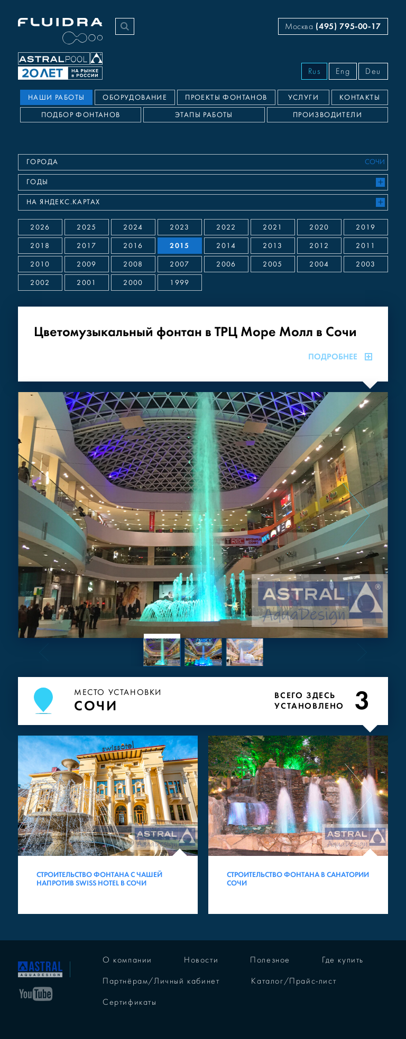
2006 (226, 264)
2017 (87, 246)
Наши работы (56, 97)
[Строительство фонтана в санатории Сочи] (298, 825)
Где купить (343, 960)
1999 (180, 283)
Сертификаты (130, 1002)
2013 (273, 246)
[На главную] (40, 968)
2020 (319, 227)
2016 (133, 246)
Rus (314, 71)
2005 (273, 264)
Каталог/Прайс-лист (293, 981)
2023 (180, 227)
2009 (87, 264)
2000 (133, 283)
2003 (366, 264)
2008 (133, 264)
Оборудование (135, 97)
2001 (87, 283)
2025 (87, 227)
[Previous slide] (50, 515)
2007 (180, 264)
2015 (180, 245)
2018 (40, 246)
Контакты (359, 97)
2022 (226, 227)
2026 (40, 227)
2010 (40, 264)
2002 (40, 283)
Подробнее (340, 356)
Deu (373, 71)
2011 (366, 246)
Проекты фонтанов (226, 97)
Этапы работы (204, 115)
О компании (127, 960)
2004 (319, 264)
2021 (273, 227)
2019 (366, 227)
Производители (327, 115)
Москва (333, 26)
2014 (226, 246)
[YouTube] (36, 993)
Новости (201, 960)
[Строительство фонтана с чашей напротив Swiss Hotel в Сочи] (108, 825)
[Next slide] (356, 515)
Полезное (270, 960)
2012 (319, 246)
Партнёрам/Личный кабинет (161, 981)
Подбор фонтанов (81, 115)
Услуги (303, 97)
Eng (343, 71)
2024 (133, 227)
